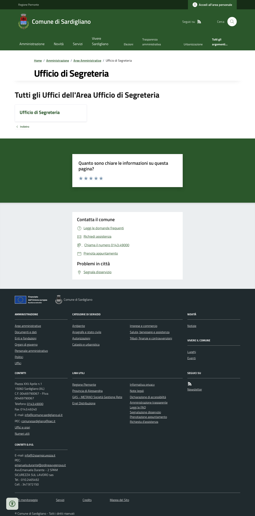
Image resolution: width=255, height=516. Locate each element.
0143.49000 (35, 403)
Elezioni (128, 44)
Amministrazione (32, 43)
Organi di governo (26, 344)
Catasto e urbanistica (86, 344)
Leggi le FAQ (138, 407)
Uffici (18, 363)
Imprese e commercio (143, 325)
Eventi (191, 358)
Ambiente (78, 325)
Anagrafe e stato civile (86, 332)
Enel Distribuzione (83, 403)
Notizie (191, 325)
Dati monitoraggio (26, 500)
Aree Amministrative (87, 60)
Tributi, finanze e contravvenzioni (151, 338)
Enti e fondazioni (25, 338)
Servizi (78, 43)
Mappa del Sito (119, 500)
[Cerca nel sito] (230, 21)
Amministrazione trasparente (149, 402)
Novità (59, 43)
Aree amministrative (28, 325)
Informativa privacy (142, 384)
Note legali (137, 390)
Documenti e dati (26, 332)
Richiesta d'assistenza (144, 421)
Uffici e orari (22, 427)
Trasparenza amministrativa (151, 41)
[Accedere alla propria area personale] (212, 4)
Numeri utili (22, 433)
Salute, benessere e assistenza (149, 332)
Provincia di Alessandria (87, 390)
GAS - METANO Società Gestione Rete (97, 397)
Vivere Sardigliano (100, 41)
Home (38, 60)
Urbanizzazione (193, 44)
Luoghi (191, 352)
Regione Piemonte (28, 5)
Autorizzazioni (81, 338)
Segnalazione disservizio (145, 412)
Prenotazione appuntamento (148, 416)
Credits (87, 500)
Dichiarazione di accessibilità (148, 397)
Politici (19, 357)
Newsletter (194, 389)
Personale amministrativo (31, 350)
